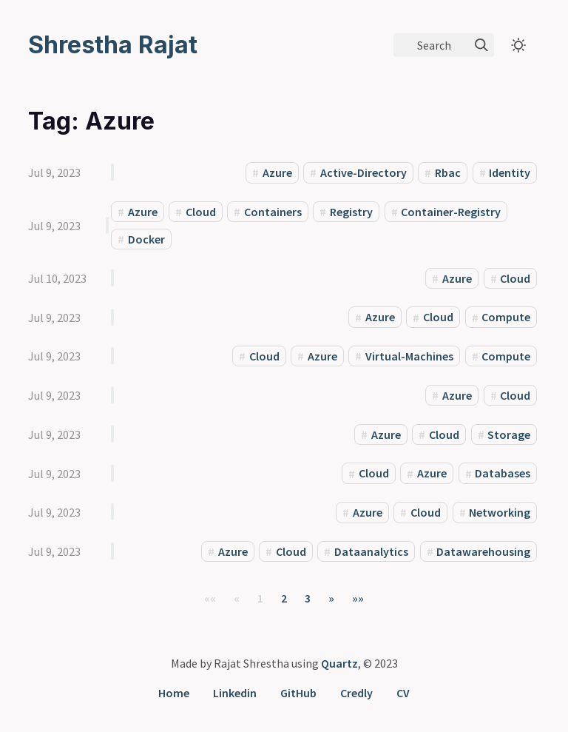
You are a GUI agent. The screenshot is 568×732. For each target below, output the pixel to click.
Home (173, 692)
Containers (273, 211)
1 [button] (260, 598)
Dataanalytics (371, 551)
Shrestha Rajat (112, 44)
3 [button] (308, 598)
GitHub (298, 692)
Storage (508, 434)
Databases (502, 473)
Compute (505, 317)
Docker (146, 239)
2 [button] (284, 598)
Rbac (448, 172)
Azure (277, 172)
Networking (499, 512)
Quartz (339, 663)
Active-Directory (363, 172)
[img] (481, 45)
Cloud (201, 211)
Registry (351, 211)
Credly (356, 692)
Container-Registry (451, 211)
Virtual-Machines (409, 356)
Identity (509, 172)
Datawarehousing (483, 551)
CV (403, 692)
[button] (210, 598)
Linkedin (235, 692)
